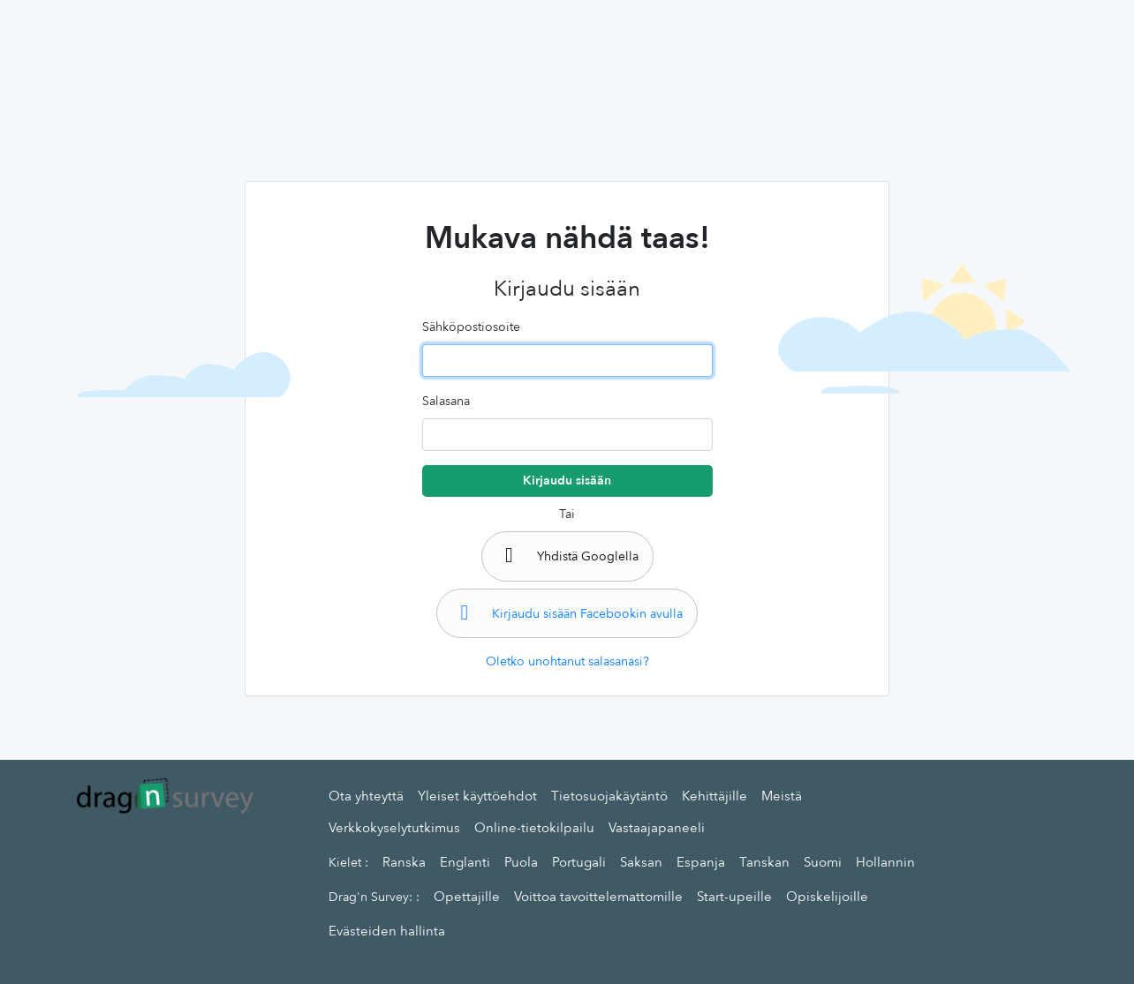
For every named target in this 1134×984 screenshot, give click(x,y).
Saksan (641, 862)
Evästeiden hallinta (387, 931)
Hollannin (885, 862)
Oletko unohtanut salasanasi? (567, 661)
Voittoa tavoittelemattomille (598, 896)
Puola (521, 862)
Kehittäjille (714, 796)
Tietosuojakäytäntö (609, 796)
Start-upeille (734, 896)
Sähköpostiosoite (471, 327)
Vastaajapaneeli (657, 828)
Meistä (781, 796)
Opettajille (467, 896)
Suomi (823, 862)
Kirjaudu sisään (567, 480)
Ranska (404, 862)
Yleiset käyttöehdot (477, 796)
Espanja (701, 862)
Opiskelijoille (827, 896)
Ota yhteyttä (366, 796)
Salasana (446, 401)
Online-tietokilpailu (534, 828)
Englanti (465, 862)
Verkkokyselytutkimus (394, 828)
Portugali (579, 862)
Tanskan (764, 862)
